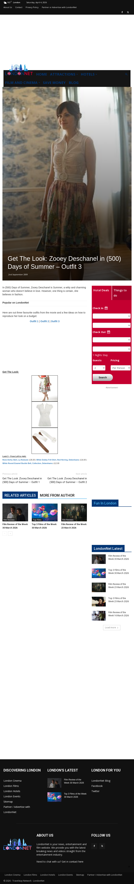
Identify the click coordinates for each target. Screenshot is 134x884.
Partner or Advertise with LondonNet (59, 7)
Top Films (37, 520)
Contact (18, 7)
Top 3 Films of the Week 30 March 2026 (118, 571)
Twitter (95, 791)
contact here (76, 861)
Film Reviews (9, 520)
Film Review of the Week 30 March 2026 (118, 557)
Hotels (89, 74)
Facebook (97, 786)
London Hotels (11, 791)
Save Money (54, 82)
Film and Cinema (22, 82)
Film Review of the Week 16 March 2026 (118, 614)
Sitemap (8, 801)
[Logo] (19, 76)
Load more (111, 627)
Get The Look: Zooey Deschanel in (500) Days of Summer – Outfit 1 (22, 480)
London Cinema (12, 780)
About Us (7, 7)
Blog (74, 82)
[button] (126, 74)
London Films (11, 786)
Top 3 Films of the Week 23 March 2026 (118, 600)
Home (41, 74)
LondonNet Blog (100, 780)
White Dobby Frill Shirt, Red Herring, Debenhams (57, 460)
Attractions (64, 74)
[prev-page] (4, 533)
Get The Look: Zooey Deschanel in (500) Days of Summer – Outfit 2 (67, 480)
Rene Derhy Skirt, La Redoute (15, 460)
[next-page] (10, 533)
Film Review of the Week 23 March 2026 (118, 586)
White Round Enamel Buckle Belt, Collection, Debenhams (27, 463)
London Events (11, 796)
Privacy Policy (32, 7)
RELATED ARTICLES (20, 495)
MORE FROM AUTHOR (57, 495)
